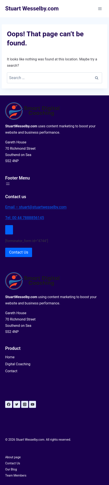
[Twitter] (16, 404)
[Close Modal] (9, 229)
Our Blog (11, 469)
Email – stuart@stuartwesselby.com (36, 207)
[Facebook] (8, 404)
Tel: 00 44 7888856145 (24, 218)
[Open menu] (100, 8)
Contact (11, 371)
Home (10, 357)
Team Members (15, 475)
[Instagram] (24, 404)
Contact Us (12, 463)
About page (13, 457)
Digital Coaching (17, 364)
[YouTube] (32, 404)
